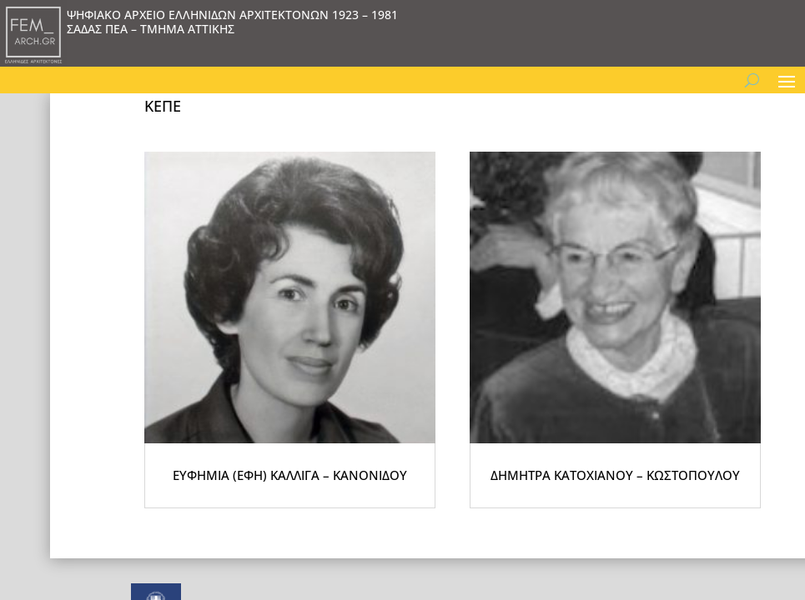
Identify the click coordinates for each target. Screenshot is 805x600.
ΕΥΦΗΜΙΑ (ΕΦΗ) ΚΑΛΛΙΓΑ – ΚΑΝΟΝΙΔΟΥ (311, 516)
